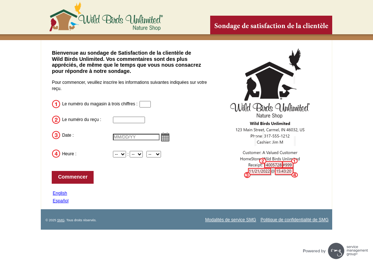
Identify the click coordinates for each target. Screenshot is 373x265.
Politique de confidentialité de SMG (294, 219)
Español (60, 200)
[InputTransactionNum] (129, 120)
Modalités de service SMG (230, 219)
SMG (61, 220)
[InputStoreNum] (145, 104)
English (60, 193)
